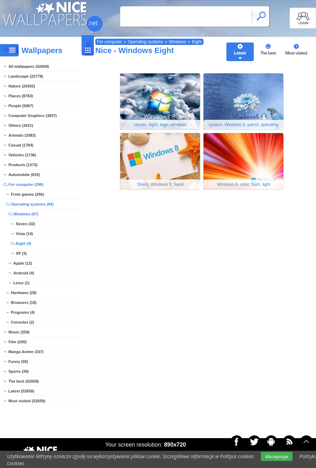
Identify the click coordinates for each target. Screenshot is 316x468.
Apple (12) (22, 263)
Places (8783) (20, 96)
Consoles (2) (22, 322)
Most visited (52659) (26, 401)
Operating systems (145, 41)
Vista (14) (24, 234)
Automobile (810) (24, 175)
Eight (196, 41)
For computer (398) (26, 184)
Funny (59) (18, 361)
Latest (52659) (21, 391)
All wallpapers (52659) (28, 66)
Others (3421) (20, 125)
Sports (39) (18, 371)
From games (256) (27, 194)
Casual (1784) (20, 145)
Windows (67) (25, 214)
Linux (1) (21, 283)
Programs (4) (23, 312)
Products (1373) (23, 165)
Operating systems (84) (32, 204)
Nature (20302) (21, 86)
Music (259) (19, 332)
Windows (177, 41)
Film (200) (17, 342)
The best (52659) (23, 381)
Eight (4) (23, 243)
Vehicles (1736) (22, 155)
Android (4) (23, 273)
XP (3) (21, 253)
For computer (109, 41)
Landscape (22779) (25, 76)
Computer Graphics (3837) (32, 115)
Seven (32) (25, 224)
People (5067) (20, 106)
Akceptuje (276, 456)
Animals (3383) (22, 135)
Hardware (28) (24, 293)
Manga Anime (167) (26, 352)
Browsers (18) (24, 302)
